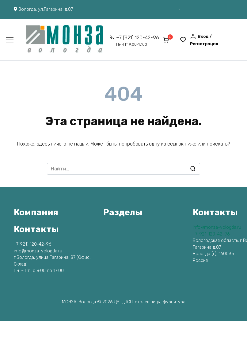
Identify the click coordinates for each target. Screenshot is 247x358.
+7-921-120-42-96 (211, 234)
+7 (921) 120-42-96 (137, 41)
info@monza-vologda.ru (217, 227)
